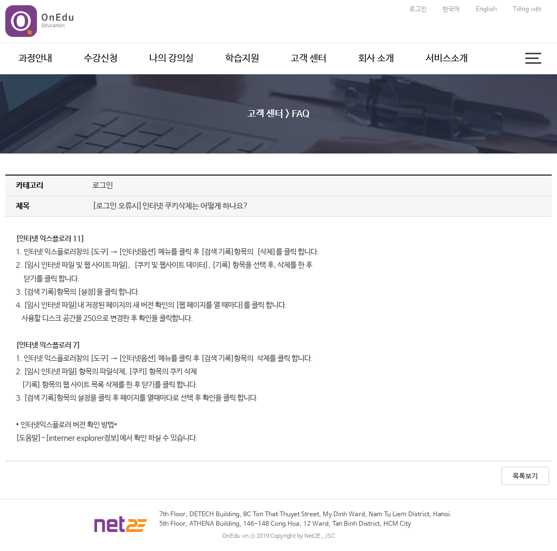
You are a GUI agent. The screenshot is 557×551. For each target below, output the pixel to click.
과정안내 (35, 58)
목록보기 (525, 476)
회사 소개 (376, 58)
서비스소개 (447, 58)
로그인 (418, 9)
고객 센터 (308, 58)
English (486, 9)
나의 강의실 (171, 58)
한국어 (451, 9)
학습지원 (242, 58)
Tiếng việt (527, 9)
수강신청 (101, 58)
